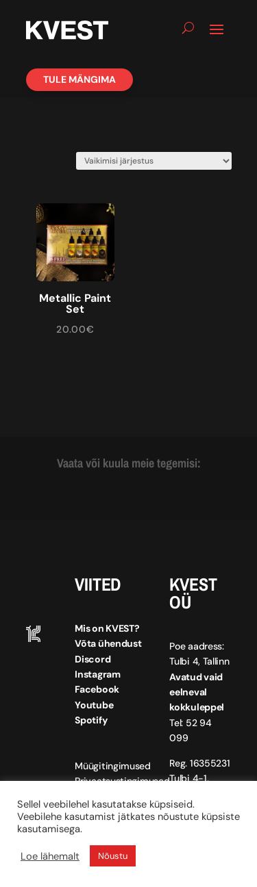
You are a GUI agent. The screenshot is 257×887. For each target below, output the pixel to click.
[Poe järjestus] (154, 161)
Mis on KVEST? (107, 628)
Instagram (97, 674)
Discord (92, 659)
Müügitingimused (113, 766)
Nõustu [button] (112, 856)
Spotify (91, 720)
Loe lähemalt (50, 856)
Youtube (94, 705)
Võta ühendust (108, 643)
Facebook (97, 689)
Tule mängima (79, 79)
